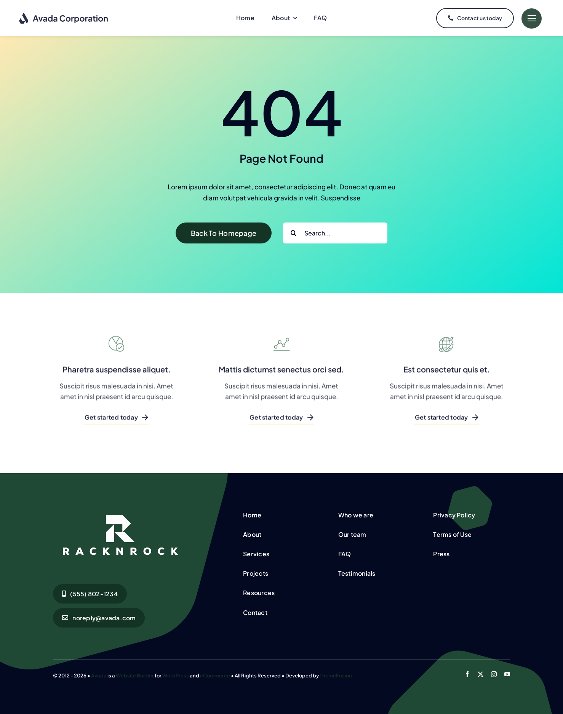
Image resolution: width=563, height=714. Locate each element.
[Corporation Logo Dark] (64, 15)
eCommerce (215, 675)
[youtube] (507, 674)
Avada (99, 675)
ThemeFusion (336, 675)
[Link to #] (531, 18)
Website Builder (135, 675)
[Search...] (335, 233)
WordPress (175, 675)
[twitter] (480, 674)
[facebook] (467, 674)
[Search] (293, 233)
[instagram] (494, 674)
